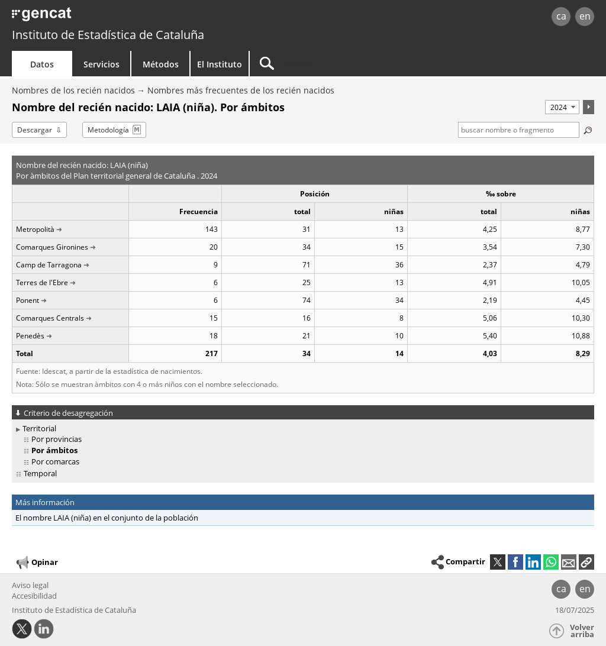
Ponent (27, 300)
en (585, 15)
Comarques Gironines (52, 247)
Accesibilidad (34, 595)
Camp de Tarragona (49, 265)
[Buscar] (350, 63)
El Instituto (219, 64)
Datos (42, 64)
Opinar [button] (36, 562)
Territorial (39, 428)
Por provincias (56, 439)
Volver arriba (582, 631)
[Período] (562, 107)
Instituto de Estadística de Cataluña (108, 35)
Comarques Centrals (50, 318)
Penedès (30, 336)
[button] (586, 562)
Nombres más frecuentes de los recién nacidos (240, 90)
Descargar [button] (34, 130)
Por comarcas (55, 461)
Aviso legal (30, 585)
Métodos (161, 64)
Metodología (108, 130)
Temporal (40, 473)
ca (561, 15)
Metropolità (35, 229)
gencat (128, 17)
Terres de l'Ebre (42, 282)
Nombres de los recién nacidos (73, 90)
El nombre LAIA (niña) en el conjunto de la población (106, 517)
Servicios (101, 64)
